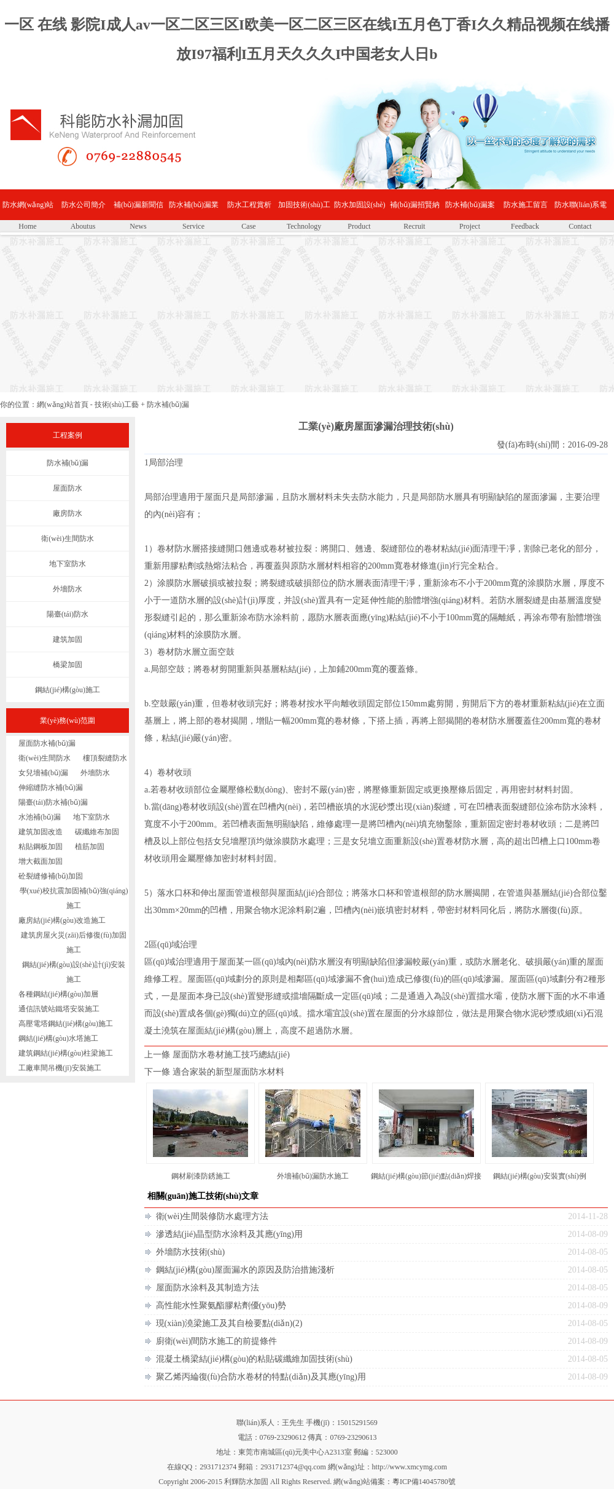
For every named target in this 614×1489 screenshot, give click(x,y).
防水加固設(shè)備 (360, 210)
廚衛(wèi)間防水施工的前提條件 (217, 1341)
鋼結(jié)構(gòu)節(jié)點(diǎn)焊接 (426, 1176)
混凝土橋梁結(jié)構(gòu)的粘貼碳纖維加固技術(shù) (254, 1359)
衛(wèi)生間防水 (67, 538)
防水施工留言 (525, 204)
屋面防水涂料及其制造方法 (207, 1287)
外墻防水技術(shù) (190, 1252)
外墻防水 (67, 589)
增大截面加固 (40, 861)
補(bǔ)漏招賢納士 (415, 210)
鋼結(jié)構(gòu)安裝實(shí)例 (539, 1176)
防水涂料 (273, 617)
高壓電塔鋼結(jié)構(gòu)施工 (65, 1023)
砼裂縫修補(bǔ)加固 (50, 876)
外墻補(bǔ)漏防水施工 (313, 1176)
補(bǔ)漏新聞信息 (138, 210)
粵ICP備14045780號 (424, 1481)
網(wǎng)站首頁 (62, 404)
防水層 (303, 497)
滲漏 (264, 497)
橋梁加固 (67, 664)
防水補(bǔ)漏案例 (470, 210)
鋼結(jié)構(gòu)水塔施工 (58, 1038)
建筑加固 (67, 639)
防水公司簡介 (83, 204)
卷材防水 (174, 548)
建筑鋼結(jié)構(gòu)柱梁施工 (65, 1053)
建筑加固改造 (40, 831)
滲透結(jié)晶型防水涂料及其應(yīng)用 (229, 1234)
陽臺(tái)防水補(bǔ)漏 (53, 802)
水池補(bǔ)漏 (39, 817)
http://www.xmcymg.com (410, 1467)
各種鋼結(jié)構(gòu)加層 (58, 994)
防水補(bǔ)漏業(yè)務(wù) (194, 210)
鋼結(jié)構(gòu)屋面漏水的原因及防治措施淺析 (245, 1269)
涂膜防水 (174, 583)
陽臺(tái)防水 (67, 614)
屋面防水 (67, 488)
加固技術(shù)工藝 (304, 210)
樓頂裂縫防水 (105, 758)
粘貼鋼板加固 (40, 846)
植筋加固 (89, 846)
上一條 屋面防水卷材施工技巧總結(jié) (217, 1054)
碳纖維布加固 (97, 831)
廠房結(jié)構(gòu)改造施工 (62, 920)
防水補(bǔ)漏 (168, 404)
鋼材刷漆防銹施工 (200, 1176)
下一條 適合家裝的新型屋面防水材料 (214, 1071)
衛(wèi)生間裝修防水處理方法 (212, 1216)
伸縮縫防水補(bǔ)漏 (50, 787)
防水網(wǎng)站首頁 (28, 210)
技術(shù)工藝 (117, 404)
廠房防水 (67, 513)
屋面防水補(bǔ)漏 (47, 743)
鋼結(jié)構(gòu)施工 (67, 689)
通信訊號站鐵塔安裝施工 (58, 1009)
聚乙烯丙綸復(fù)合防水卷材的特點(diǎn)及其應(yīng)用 (261, 1376)
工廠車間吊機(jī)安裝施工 (59, 1068)
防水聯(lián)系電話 (580, 210)
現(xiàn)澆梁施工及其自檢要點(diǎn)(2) (229, 1323)
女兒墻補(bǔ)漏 (43, 772)
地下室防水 (67, 563)
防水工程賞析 (249, 204)
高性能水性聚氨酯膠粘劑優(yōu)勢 (221, 1305)
